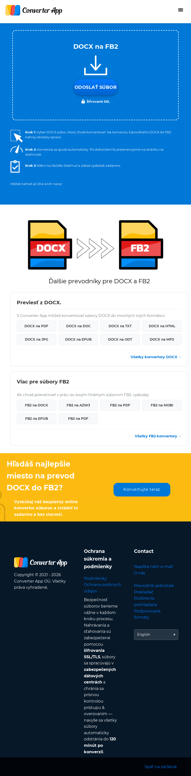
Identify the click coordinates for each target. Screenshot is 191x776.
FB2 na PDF (120, 405)
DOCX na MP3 (162, 339)
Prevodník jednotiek (154, 585)
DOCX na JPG (36, 339)
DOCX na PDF (36, 326)
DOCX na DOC (78, 326)
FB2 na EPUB (36, 419)
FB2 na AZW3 (78, 405)
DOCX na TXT (120, 326)
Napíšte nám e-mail (153, 566)
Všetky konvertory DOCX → (156, 357)
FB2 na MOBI (162, 405)
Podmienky (95, 578)
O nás (139, 573)
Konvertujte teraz (141, 489)
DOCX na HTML (162, 326)
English (143, 634)
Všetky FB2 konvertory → (158, 436)
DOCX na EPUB (78, 339)
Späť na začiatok (161, 766)
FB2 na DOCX (36, 405)
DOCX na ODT (120, 339)
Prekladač (143, 592)
